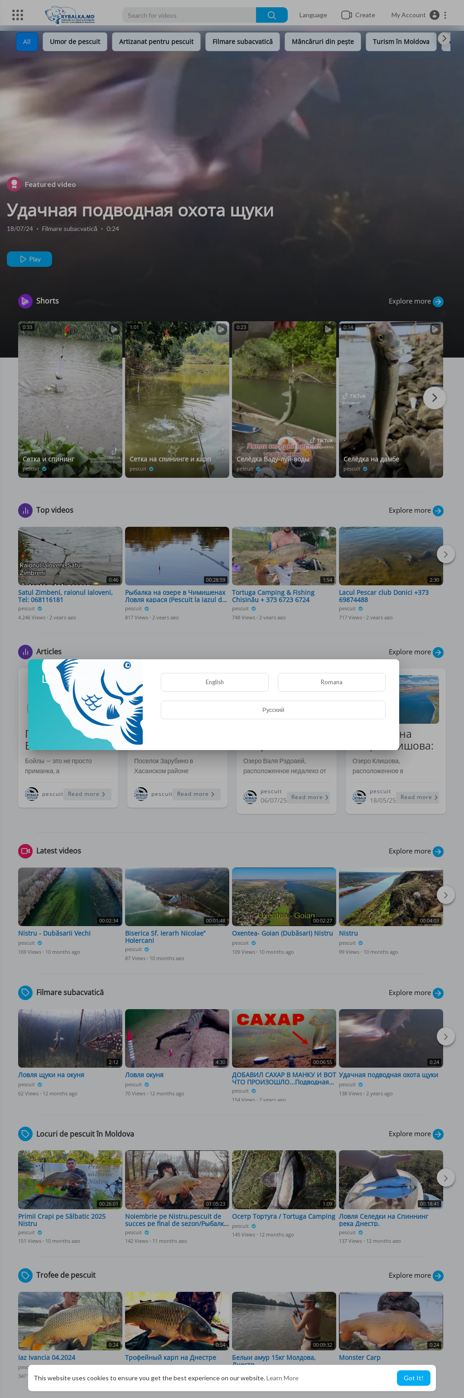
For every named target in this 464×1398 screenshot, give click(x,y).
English (215, 682)
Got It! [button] (414, 1378)
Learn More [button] (282, 1378)
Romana (332, 682)
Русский (273, 709)
